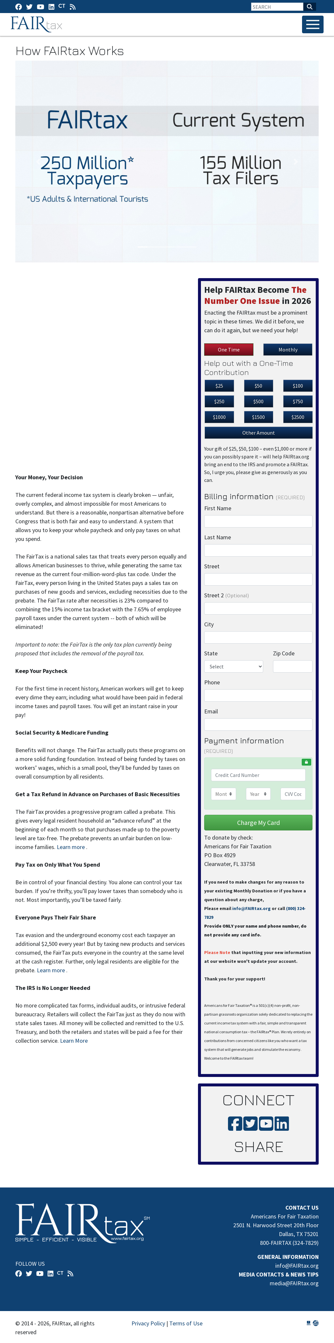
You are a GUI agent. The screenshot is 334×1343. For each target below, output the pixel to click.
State (211, 653)
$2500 (298, 417)
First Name (217, 508)
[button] (38, 161)
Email (211, 711)
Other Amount (258, 432)
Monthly (288, 349)
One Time (229, 349)
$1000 (219, 417)
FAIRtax (37, 24)
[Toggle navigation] (313, 24)
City (209, 624)
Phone (212, 682)
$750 (298, 401)
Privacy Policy (148, 1323)
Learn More (74, 1040)
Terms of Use (186, 1323)
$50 (258, 385)
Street (212, 566)
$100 (298, 385)
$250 (219, 401)
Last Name (217, 537)
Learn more (71, 847)
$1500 (258, 417)
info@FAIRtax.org (251, 908)
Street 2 (226, 595)
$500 (258, 401)
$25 (219, 385)
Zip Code (284, 653)
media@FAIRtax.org (294, 1283)
